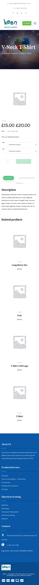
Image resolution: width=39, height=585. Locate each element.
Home (5, 53)
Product (14, 53)
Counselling (5, 482)
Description (8, 178)
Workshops (5, 508)
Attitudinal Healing (8, 515)
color (3, 142)
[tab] (8, 178)
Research (4, 519)
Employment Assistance (9, 486)
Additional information (27, 178)
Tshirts (3, 121)
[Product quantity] (8, 161)
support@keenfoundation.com (18, 3)
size (3, 149)
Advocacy (4, 476)
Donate (27, 23)
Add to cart (23, 161)
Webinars (4, 505)
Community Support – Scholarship (13, 479)
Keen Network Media (24, 575)
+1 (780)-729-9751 (19, 8)
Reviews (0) (19, 183)
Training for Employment (10, 512)
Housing (4, 489)
